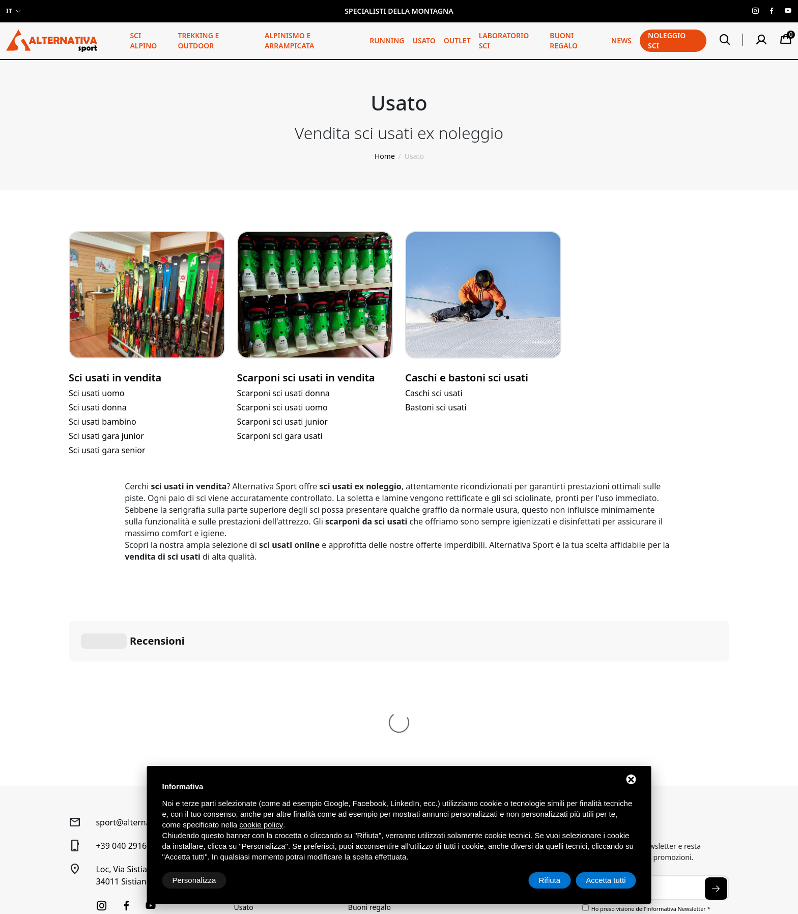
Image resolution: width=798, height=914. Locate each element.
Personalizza (194, 880)
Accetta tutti (605, 880)
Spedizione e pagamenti (502, 724)
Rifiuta (550, 880)
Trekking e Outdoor (198, 40)
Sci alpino (143, 40)
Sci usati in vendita (115, 377)
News (621, 40)
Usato (423, 40)
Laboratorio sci (504, 40)
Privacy (80, 860)
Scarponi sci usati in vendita (306, 377)
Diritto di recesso (490, 708)
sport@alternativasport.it (143, 669)
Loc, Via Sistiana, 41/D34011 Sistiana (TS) (137, 722)
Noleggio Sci (369, 708)
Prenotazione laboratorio (390, 739)
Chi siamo (364, 693)
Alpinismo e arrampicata (289, 40)
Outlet (457, 40)
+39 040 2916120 (128, 693)
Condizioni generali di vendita (511, 693)
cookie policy (261, 824)
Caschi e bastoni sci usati (466, 377)
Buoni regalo (564, 40)
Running (386, 40)
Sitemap (106, 860)
